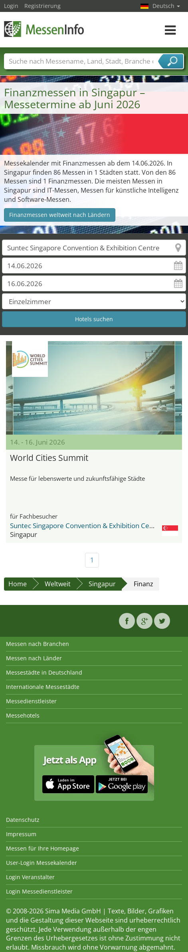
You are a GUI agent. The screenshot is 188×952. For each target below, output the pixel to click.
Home (17, 583)
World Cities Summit (49, 457)
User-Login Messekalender (41, 862)
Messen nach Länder (34, 658)
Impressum (21, 834)
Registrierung (42, 6)
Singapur (102, 583)
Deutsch (166, 6)
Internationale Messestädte (42, 687)
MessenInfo (44, 29)
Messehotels (23, 715)
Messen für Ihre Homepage (42, 848)
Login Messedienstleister (39, 891)
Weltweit (58, 583)
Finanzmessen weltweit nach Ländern (59, 214)
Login (11, 6)
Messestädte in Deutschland (44, 672)
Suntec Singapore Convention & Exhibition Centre (86, 525)
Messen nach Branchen (37, 644)
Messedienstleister (31, 701)
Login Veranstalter (30, 877)
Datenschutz (23, 819)
